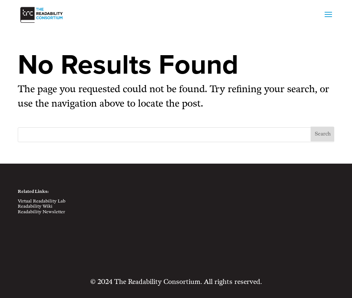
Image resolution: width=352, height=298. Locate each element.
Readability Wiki (35, 206)
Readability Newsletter (41, 212)
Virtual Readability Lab (41, 201)
